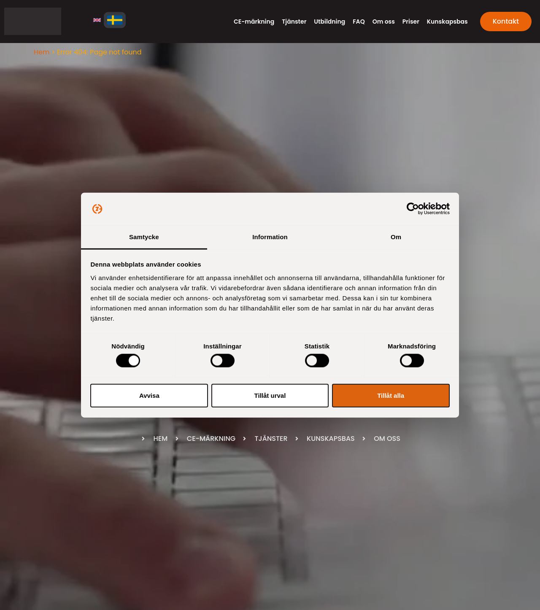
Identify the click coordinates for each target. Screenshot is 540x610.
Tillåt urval (270, 395)
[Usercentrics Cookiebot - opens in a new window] (413, 208)
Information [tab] (270, 236)
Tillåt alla (390, 395)
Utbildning (329, 21)
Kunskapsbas (447, 21)
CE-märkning (254, 21)
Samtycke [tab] (144, 236)
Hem (41, 52)
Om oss (384, 21)
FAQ (358, 21)
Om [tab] (396, 236)
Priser (410, 21)
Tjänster (294, 21)
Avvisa (149, 395)
